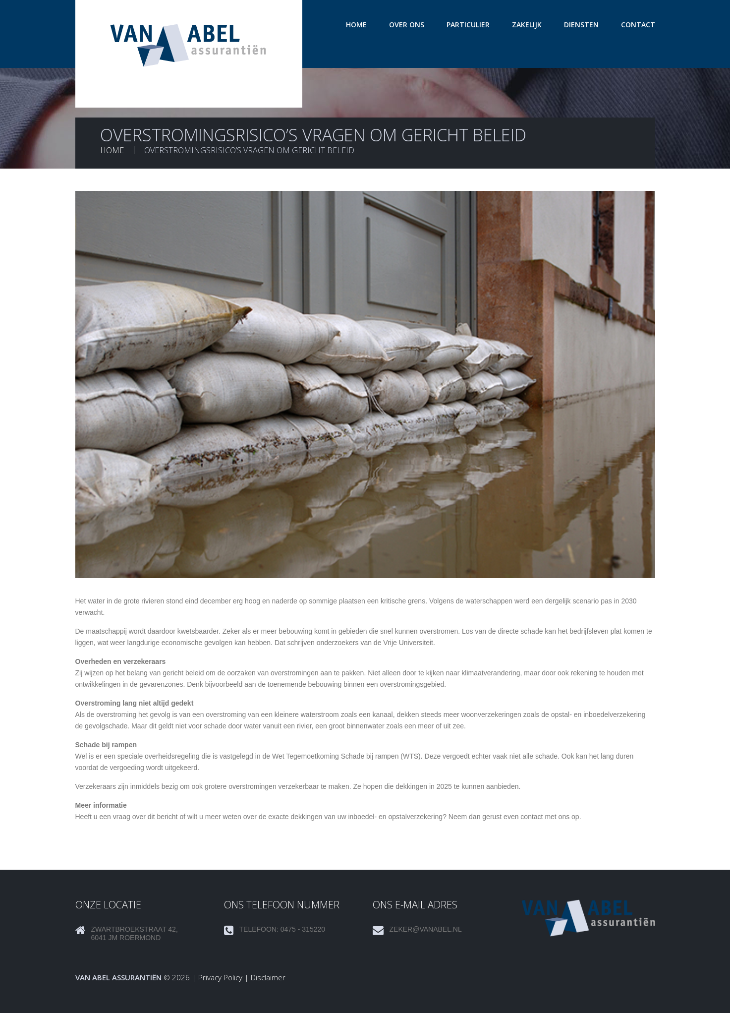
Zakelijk (527, 24)
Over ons (406, 24)
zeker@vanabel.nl (426, 929)
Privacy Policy (220, 977)
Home (356, 24)
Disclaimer (268, 977)
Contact (638, 24)
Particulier (468, 24)
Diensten (581, 24)
